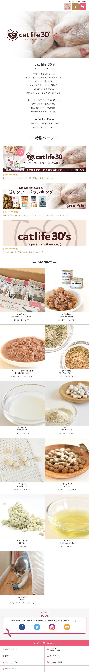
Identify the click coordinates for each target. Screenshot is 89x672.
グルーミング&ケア (12, 662)
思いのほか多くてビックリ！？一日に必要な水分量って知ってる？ (29, 178)
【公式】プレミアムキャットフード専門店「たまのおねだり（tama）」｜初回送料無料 (8, 5)
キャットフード (11, 649)
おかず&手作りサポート (56, 649)
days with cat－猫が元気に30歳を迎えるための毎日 (23, 252)
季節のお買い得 (11, 669)
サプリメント (55, 656)
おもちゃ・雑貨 (56, 662)
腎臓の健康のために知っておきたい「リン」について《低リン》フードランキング (35, 215)
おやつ (7, 656)
